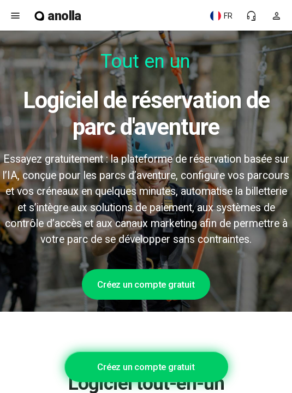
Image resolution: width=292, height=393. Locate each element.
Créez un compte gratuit (145, 284)
